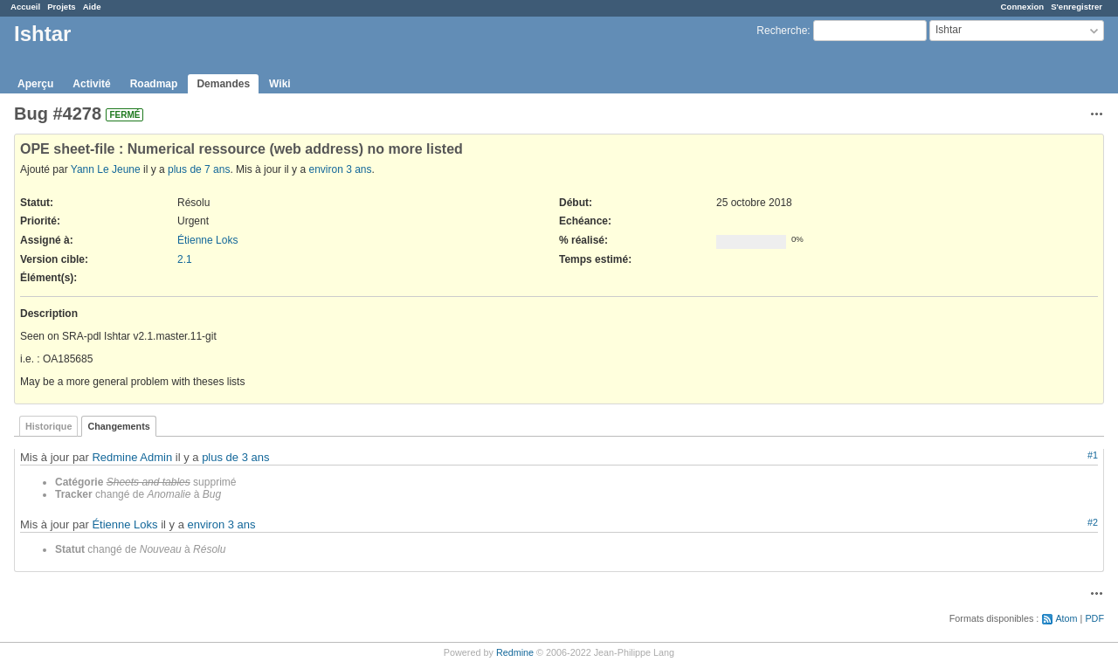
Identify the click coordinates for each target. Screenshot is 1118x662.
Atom (1066, 618)
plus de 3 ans (235, 457)
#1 (1092, 455)
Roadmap (154, 84)
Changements (118, 426)
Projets (61, 6)
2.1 (184, 259)
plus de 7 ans (199, 169)
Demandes (223, 84)
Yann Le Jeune (106, 169)
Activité (91, 84)
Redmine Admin (132, 457)
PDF (1094, 618)
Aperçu (35, 84)
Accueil (25, 6)
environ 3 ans (339, 169)
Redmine (515, 652)
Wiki (280, 84)
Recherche (781, 30)
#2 (1092, 522)
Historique (48, 426)
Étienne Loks (207, 240)
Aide (92, 6)
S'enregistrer (1076, 6)
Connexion (1023, 6)
